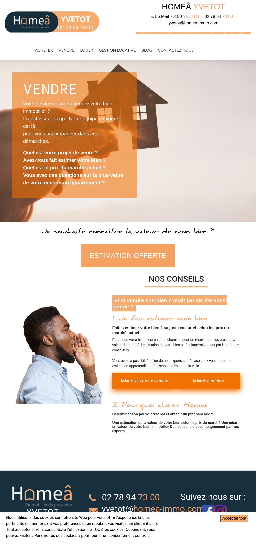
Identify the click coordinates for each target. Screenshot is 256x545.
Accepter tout (234, 518)
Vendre (67, 50)
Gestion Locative (117, 50)
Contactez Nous (176, 50)
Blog (147, 50)
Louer (86, 50)
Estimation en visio (212, 381)
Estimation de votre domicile (141, 384)
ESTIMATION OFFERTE (128, 256)
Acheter (44, 50)
